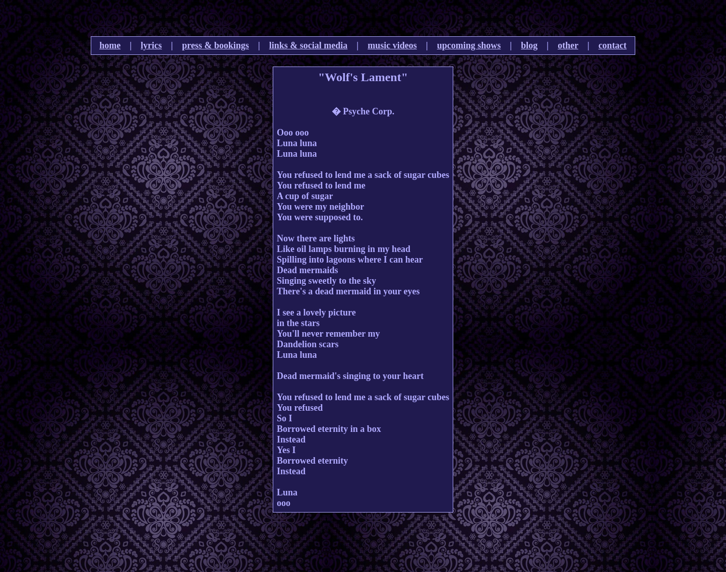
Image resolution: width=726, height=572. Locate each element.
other (568, 45)
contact (612, 45)
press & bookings (215, 45)
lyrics (151, 45)
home (109, 45)
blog (529, 45)
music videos (392, 45)
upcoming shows (469, 45)
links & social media (308, 45)
